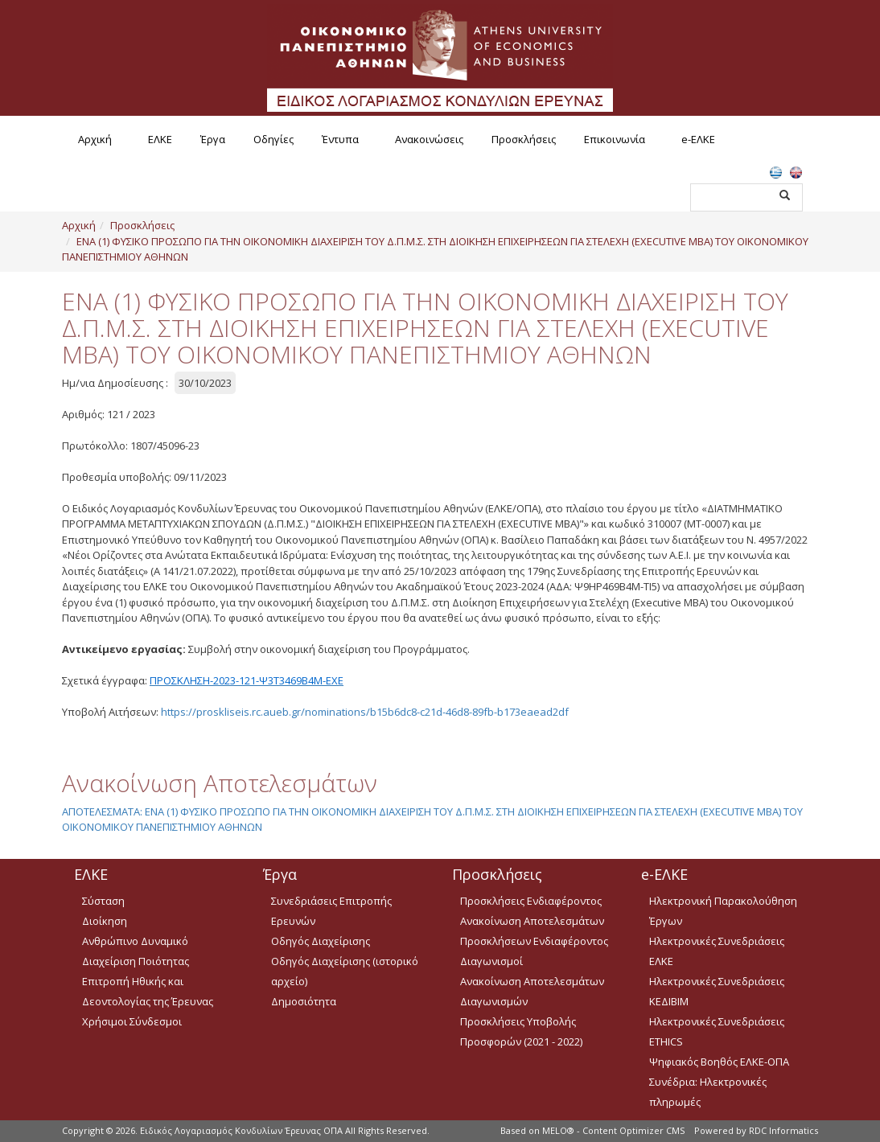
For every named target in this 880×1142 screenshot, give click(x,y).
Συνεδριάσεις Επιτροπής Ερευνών (331, 910)
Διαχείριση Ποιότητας (135, 961)
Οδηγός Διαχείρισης (320, 941)
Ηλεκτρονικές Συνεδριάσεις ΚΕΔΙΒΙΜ (716, 991)
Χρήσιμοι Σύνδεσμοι (132, 1021)
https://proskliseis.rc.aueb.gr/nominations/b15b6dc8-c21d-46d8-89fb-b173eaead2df (365, 712)
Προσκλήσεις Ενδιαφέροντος (531, 900)
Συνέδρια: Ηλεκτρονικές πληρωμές (708, 1091)
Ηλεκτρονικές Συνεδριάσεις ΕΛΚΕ (716, 951)
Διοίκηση (104, 921)
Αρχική (95, 139)
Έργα (212, 139)
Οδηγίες (273, 139)
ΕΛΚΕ (160, 139)
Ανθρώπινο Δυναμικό (135, 941)
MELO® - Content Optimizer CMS (613, 1130)
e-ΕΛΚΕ (698, 139)
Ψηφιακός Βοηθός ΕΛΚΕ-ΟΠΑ (719, 1061)
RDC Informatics (783, 1130)
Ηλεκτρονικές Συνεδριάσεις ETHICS (716, 1031)
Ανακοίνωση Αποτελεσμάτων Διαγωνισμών (532, 991)
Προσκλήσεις (523, 139)
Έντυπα (340, 139)
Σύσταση (103, 900)
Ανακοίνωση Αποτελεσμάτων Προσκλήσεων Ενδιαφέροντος (534, 931)
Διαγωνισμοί (491, 961)
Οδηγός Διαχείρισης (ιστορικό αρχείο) (344, 971)
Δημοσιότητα (303, 1001)
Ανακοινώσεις (429, 139)
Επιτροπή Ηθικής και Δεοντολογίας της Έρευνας (147, 991)
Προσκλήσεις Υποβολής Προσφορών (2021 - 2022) (521, 1031)
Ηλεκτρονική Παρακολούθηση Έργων (723, 910)
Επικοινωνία (614, 139)
